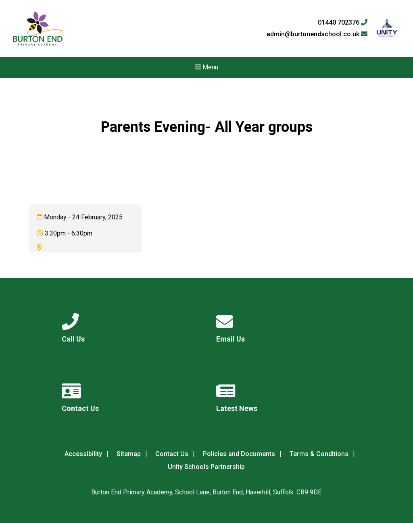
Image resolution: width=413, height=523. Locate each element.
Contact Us (171, 454)
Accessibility (83, 454)
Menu (206, 67)
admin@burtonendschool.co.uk (317, 34)
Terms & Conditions (319, 454)
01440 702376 (342, 22)
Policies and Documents (239, 454)
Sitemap (129, 454)
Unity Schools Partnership (206, 467)
